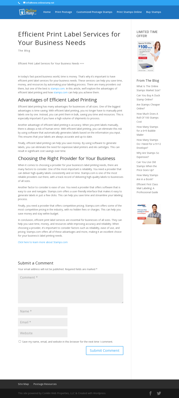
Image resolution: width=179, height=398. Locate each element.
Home (47, 12)
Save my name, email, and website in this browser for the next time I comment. (67, 341)
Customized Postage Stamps (94, 12)
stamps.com (58, 88)
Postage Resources (45, 384)
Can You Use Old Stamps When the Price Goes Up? (147, 166)
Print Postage (63, 12)
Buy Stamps (153, 12)
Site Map (23, 384)
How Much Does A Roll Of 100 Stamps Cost (148, 117)
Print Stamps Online (129, 12)
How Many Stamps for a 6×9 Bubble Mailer (147, 130)
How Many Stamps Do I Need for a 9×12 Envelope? (149, 143)
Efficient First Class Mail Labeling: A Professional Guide (147, 188)
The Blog (24, 50)
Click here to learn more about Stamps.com (43, 242)
